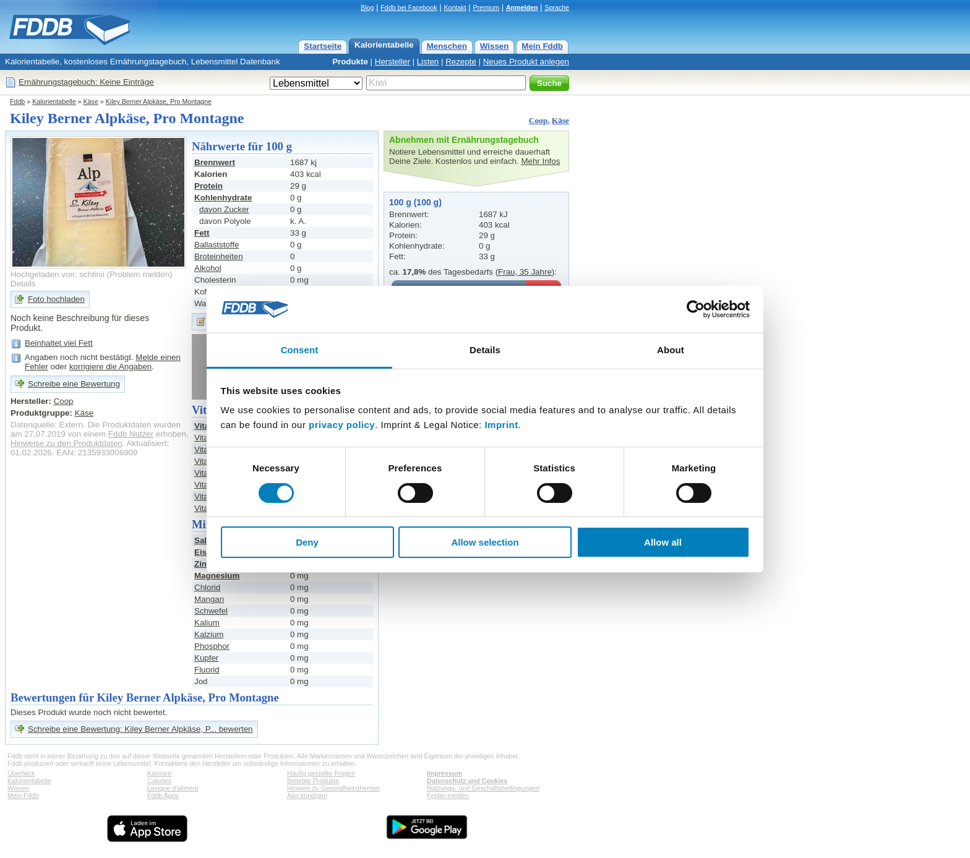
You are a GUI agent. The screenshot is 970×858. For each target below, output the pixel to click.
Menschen (447, 46)
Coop (538, 120)
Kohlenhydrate (223, 197)
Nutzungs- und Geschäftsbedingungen (483, 788)
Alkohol (207, 268)
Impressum (444, 773)
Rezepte (460, 61)
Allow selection (484, 542)
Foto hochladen (56, 299)
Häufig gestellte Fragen (321, 773)
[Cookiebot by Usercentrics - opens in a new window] (696, 309)
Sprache (556, 7)
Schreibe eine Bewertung (74, 383)
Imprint (501, 424)
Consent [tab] (300, 350)
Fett (201, 233)
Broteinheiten (218, 256)
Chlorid (207, 587)
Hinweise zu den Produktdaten (66, 443)
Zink (202, 563)
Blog (367, 7)
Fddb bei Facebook (408, 7)
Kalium (207, 622)
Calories (159, 780)
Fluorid (207, 669)
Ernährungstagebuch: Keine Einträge (86, 82)
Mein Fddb (542, 46)
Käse (91, 101)
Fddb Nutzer (130, 434)
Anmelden (522, 7)
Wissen (494, 46)
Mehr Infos (540, 161)
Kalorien (159, 773)
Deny (307, 542)
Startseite (322, 46)
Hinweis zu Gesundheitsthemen (333, 788)
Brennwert (214, 162)
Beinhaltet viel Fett (59, 343)
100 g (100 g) (415, 202)
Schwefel (211, 611)
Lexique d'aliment (173, 788)
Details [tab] (485, 350)
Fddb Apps (163, 795)
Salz (202, 540)
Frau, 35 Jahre (525, 272)
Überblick (21, 773)
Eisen (205, 552)
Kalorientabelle (384, 44)
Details (23, 283)
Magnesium (216, 575)
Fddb (17, 101)
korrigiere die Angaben (110, 366)
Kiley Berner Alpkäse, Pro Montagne (159, 101)
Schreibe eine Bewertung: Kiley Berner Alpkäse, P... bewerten (140, 729)
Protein (208, 186)
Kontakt (455, 7)
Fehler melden (448, 795)
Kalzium (208, 634)
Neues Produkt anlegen (526, 61)
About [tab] (670, 350)
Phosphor (212, 646)
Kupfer (206, 658)
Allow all (663, 542)
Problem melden (139, 274)
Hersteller (392, 61)
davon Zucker (224, 209)
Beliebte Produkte (313, 780)
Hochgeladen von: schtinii (58, 274)
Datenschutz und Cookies (467, 780)
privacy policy (342, 424)
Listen (428, 61)
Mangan (209, 599)
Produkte (350, 61)
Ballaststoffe (216, 244)
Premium (486, 7)
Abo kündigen (307, 795)
